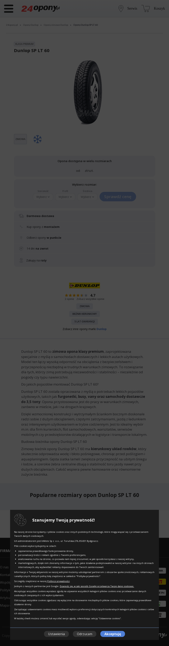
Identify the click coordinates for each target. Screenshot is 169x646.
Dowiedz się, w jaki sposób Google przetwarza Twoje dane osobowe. (97, 586)
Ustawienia (56, 634)
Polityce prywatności (58, 581)
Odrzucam (84, 634)
